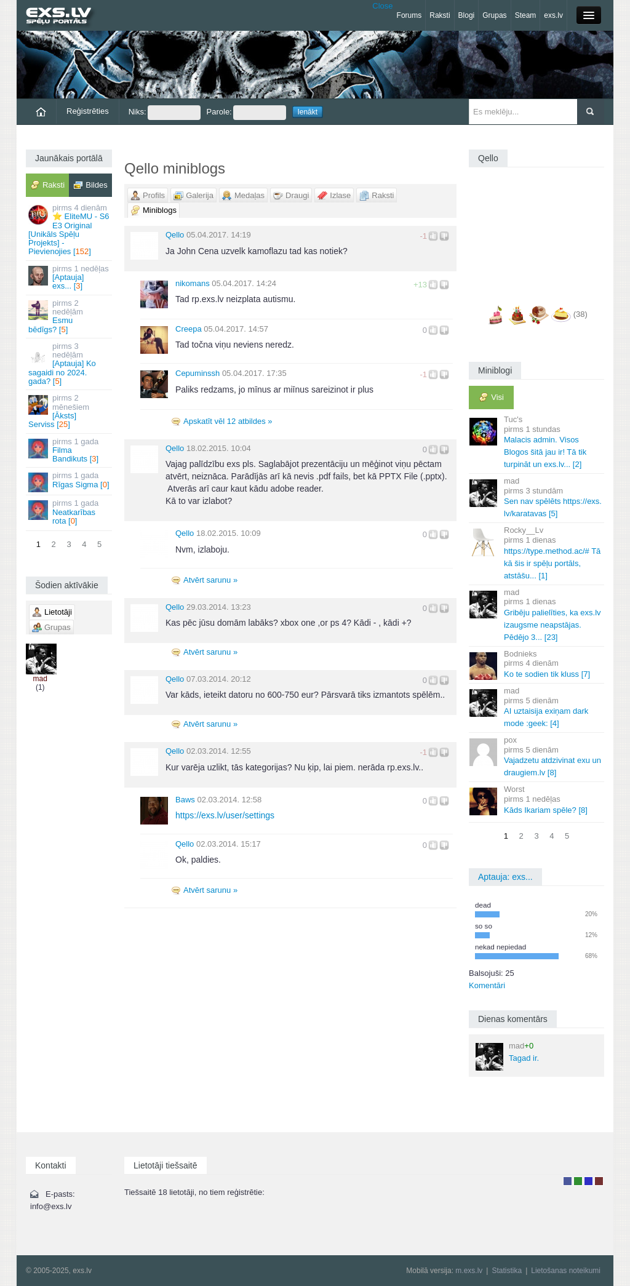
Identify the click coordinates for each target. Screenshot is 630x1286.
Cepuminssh (197, 373)
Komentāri (487, 985)
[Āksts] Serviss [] (69, 411)
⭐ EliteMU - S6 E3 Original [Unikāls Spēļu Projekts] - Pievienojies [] (69, 229)
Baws (185, 799)
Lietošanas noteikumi (565, 1270)
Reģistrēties (87, 111)
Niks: (165, 112)
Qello (174, 234)
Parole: (246, 112)
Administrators (599, 1181)
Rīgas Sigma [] (69, 481)
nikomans (192, 283)
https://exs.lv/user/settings (224, 815)
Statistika (507, 1270)
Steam (525, 15)
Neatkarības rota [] (69, 511)
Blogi (466, 15)
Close (382, 5)
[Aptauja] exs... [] (69, 277)
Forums (409, 15)
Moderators (588, 1181)
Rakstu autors (578, 1181)
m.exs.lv (468, 1270)
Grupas (494, 15)
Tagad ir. (507, 1056)
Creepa (188, 328)
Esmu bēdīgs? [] (69, 316)
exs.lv (553, 15)
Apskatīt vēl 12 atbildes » (228, 421)
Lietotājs (567, 1181)
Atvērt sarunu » (210, 580)
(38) (580, 314)
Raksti (439, 15)
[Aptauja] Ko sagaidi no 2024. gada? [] (69, 363)
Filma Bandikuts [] (69, 450)
